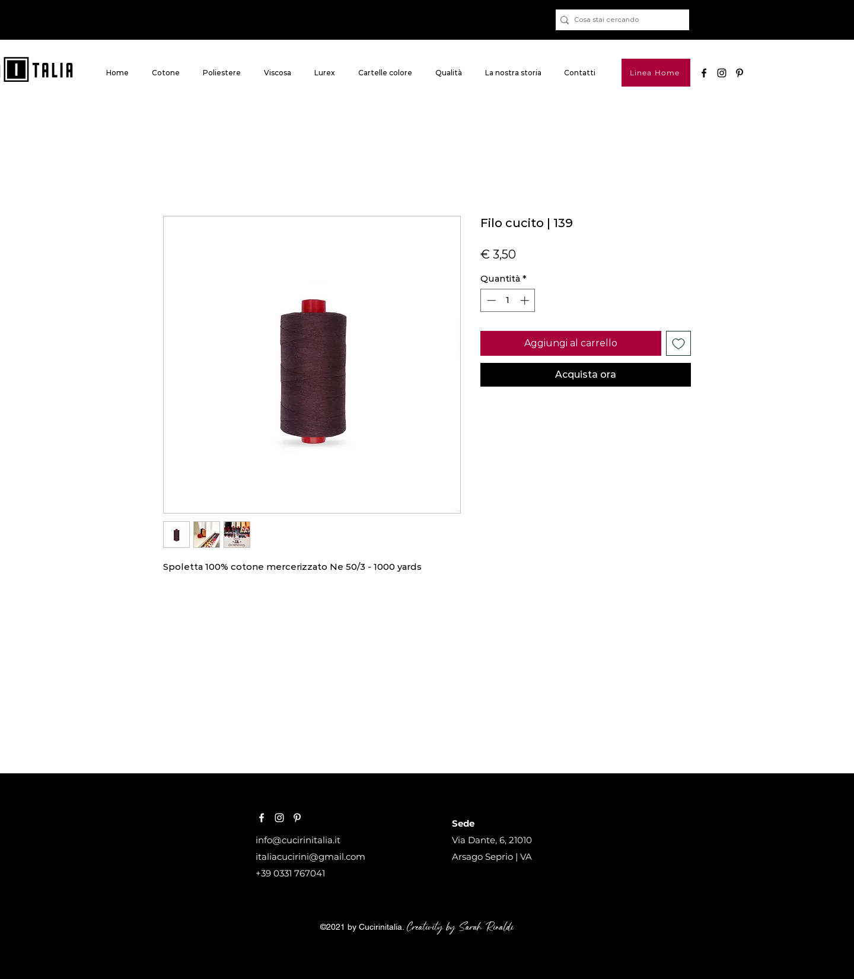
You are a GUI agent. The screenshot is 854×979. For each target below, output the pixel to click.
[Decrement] (490, 300)
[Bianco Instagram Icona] (279, 818)
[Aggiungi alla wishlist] (678, 343)
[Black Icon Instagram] (722, 73)
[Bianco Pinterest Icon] (297, 818)
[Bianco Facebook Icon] (261, 818)
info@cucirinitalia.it (298, 840)
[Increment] (526, 300)
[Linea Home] (656, 73)
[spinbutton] (508, 300)
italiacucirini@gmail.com (310, 856)
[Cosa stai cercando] (619, 19)
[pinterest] (739, 73)
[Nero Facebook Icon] (704, 73)
